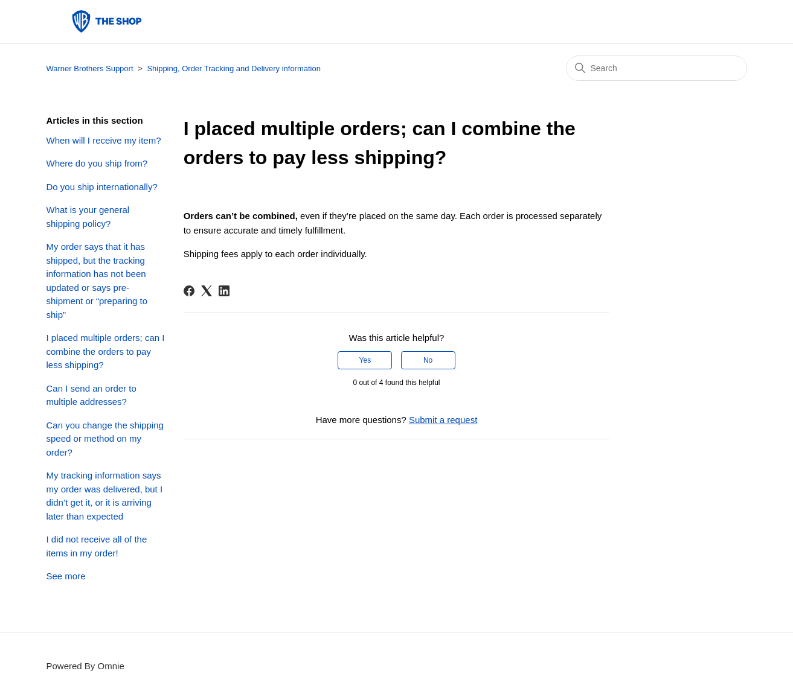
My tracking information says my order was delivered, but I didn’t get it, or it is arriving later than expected (105, 495)
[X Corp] (206, 290)
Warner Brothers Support (90, 68)
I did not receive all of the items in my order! (97, 546)
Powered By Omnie (85, 666)
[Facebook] (189, 290)
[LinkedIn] (224, 290)
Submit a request (443, 420)
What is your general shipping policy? (88, 217)
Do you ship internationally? (102, 187)
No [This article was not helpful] (427, 360)
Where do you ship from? (97, 163)
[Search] (656, 68)
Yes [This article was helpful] (365, 360)
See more (66, 576)
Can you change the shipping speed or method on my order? (105, 438)
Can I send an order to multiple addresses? (91, 395)
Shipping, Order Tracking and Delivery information (234, 68)
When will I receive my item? (104, 140)
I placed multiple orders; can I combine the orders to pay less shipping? (106, 351)
